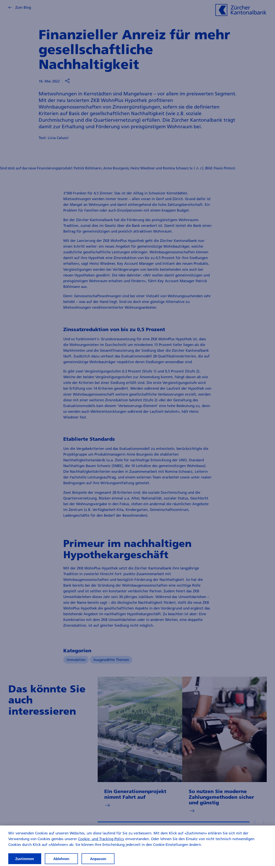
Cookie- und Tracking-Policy (101, 843)
